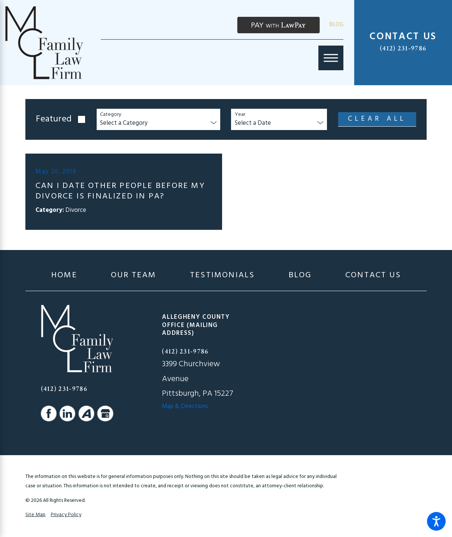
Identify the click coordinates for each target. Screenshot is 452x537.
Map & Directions (185, 406)
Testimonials (222, 275)
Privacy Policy (66, 514)
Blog (336, 24)
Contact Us (373, 275)
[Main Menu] (330, 58)
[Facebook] (49, 413)
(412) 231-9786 (403, 48)
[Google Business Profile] (105, 413)
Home (64, 275)
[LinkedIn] (67, 413)
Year (240, 115)
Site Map (35, 514)
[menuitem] (64, 275)
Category (110, 115)
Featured (54, 119)
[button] (436, 521)
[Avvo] (86, 413)
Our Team (133, 275)
